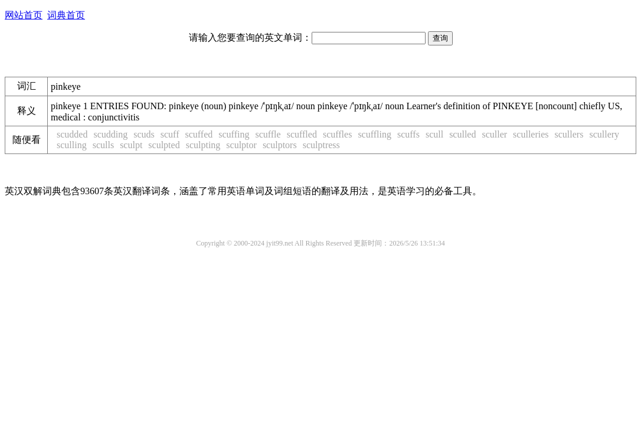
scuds (144, 134)
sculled (462, 134)
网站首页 (23, 15)
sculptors (280, 145)
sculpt (131, 145)
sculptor (241, 145)
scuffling (374, 134)
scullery (604, 134)
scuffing (233, 134)
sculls (103, 145)
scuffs (408, 134)
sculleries (530, 134)
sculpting (203, 145)
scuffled (302, 134)
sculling (72, 145)
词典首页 (66, 15)
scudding (110, 134)
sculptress (321, 145)
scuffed (198, 134)
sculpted (163, 145)
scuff (170, 134)
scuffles (337, 134)
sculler (494, 134)
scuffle (267, 134)
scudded (72, 134)
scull (434, 134)
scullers (569, 134)
